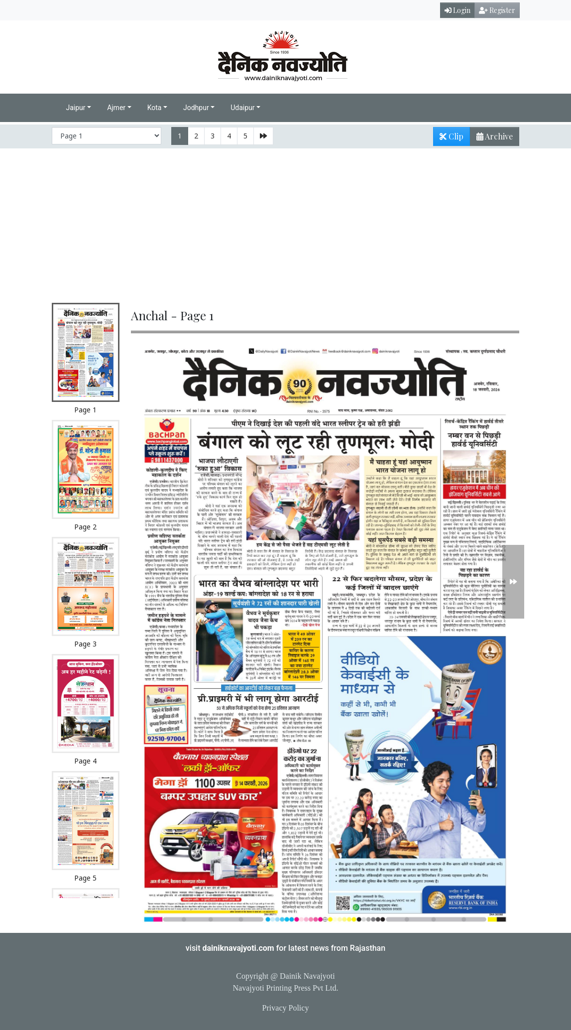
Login (457, 10)
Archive (491, 138)
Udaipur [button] (242, 108)
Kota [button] (154, 108)
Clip (451, 136)
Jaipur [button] (76, 108)
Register (497, 10)
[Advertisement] (285, 223)
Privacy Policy (285, 1008)
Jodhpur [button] (196, 108)
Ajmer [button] (116, 108)
